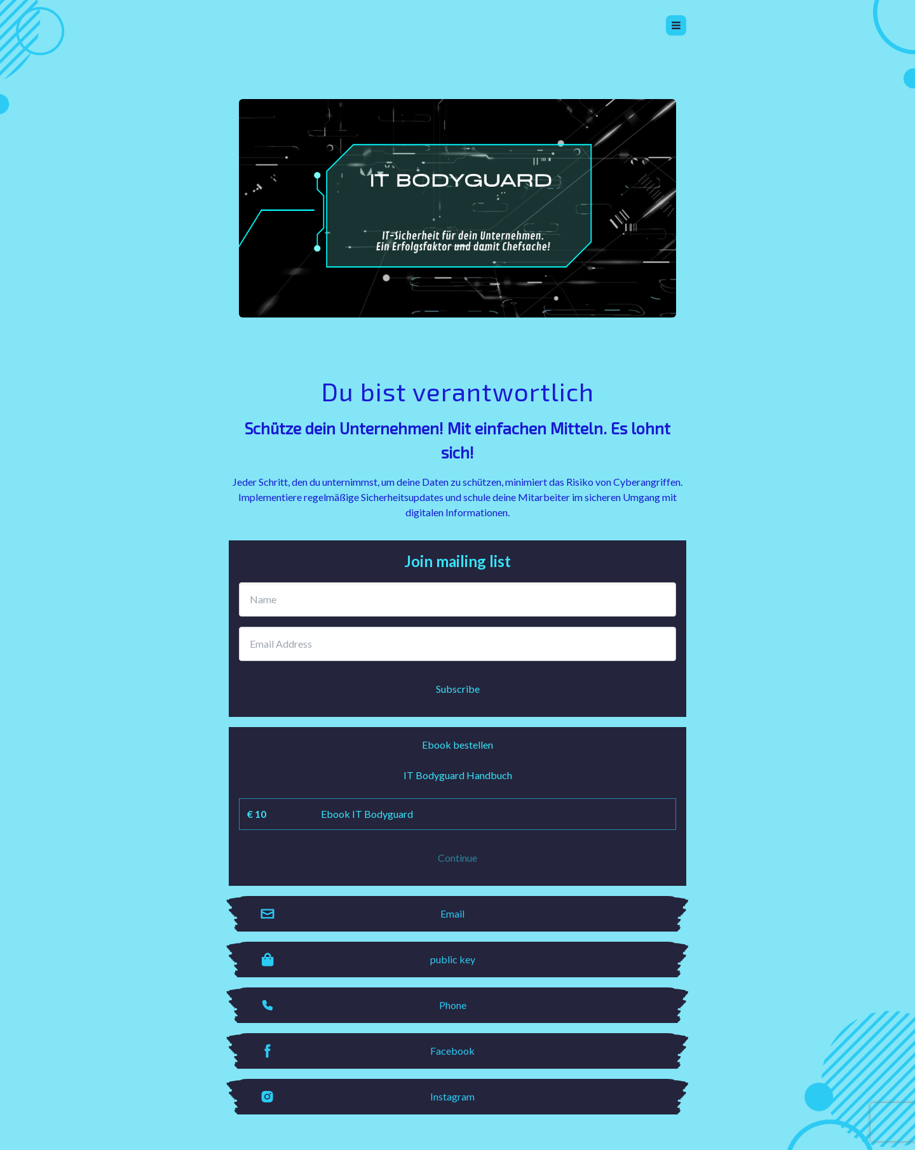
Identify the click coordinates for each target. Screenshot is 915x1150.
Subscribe (458, 689)
